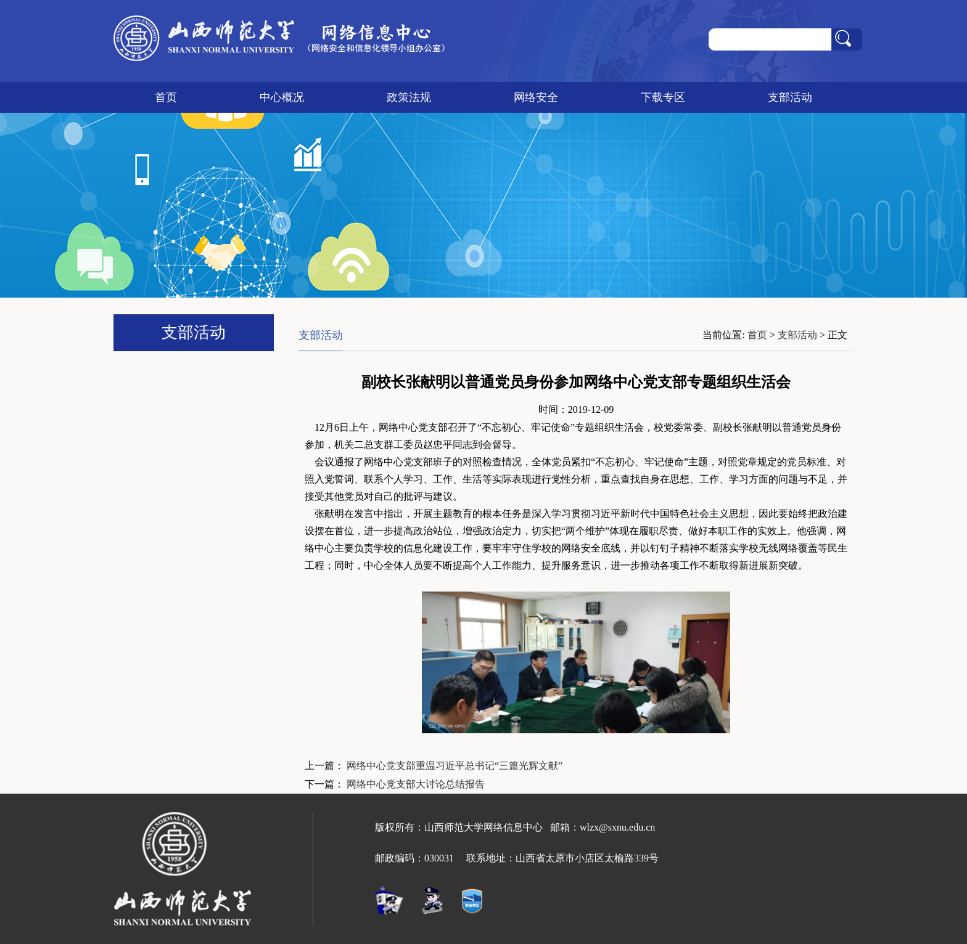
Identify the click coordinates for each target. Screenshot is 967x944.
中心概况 (282, 97)
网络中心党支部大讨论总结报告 (416, 784)
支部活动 (790, 97)
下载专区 (663, 97)
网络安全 (536, 97)
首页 (166, 97)
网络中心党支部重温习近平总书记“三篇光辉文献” (454, 765)
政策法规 (409, 97)
